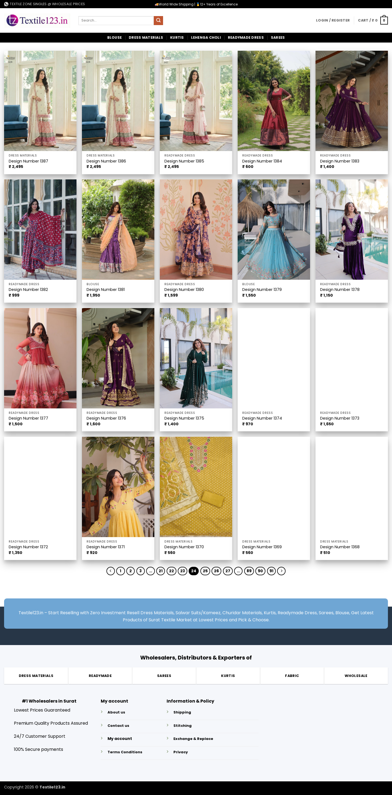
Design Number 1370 (184, 547)
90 (263, 571)
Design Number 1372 (28, 547)
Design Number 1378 (340, 289)
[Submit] (158, 20)
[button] (333, 20)
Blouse (114, 37)
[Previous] (107, 571)
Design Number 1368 (340, 547)
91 (274, 571)
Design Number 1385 (184, 161)
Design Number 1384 (262, 161)
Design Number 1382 (28, 289)
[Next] (284, 571)
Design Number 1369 (262, 547)
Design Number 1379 (262, 289)
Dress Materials (146, 37)
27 (228, 571)
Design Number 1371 (106, 547)
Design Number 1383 (339, 161)
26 (217, 571)
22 (171, 571)
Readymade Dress (246, 37)
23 (182, 571)
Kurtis (177, 37)
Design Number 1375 (184, 418)
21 (160, 571)
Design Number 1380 (184, 289)
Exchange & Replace (193, 739)
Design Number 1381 (106, 289)
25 (206, 571)
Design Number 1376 (106, 418)
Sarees (278, 37)
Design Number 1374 (262, 418)
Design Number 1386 (106, 161)
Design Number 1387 (28, 161)
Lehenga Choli (206, 37)
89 (251, 571)
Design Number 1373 (339, 418)
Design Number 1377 (28, 418)
